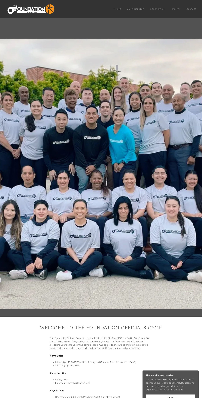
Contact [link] (191, 9)
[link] (31, 8)
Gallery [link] (176, 9)
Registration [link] (157, 9)
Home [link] (118, 9)
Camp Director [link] (135, 9)
